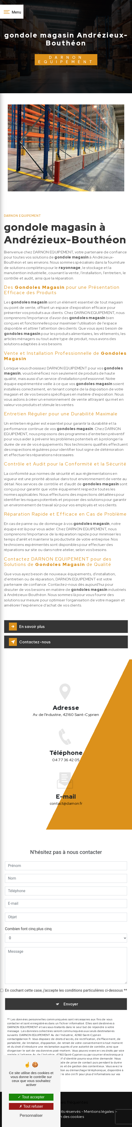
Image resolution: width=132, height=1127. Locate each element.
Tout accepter (31, 1097)
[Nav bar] (11, 12)
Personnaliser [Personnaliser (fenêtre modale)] (31, 1115)
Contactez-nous (30, 642)
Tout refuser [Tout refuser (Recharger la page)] (31, 1106)
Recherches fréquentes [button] (66, 1102)
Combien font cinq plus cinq (28, 922)
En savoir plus (27, 627)
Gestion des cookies (66, 1116)
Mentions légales (99, 1111)
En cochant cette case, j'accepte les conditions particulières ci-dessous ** (66, 984)
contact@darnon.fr (66, 797)
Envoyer (71, 997)
